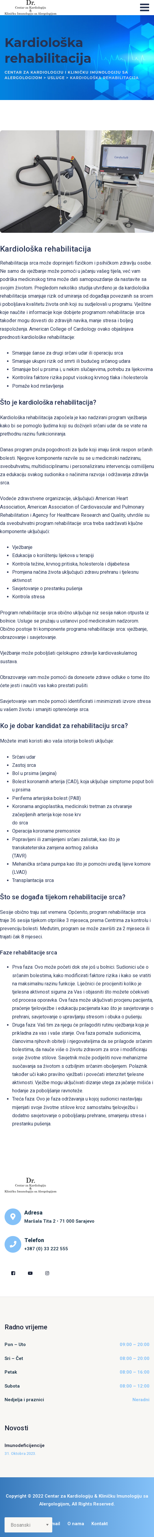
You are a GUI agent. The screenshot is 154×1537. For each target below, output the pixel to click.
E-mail (53, 1523)
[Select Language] (28, 1524)
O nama (75, 1523)
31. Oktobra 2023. (20, 1453)
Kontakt (99, 1523)
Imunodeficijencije (25, 1445)
